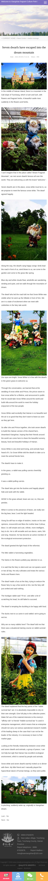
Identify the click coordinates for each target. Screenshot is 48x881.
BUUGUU (27, 868)
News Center (21, 38)
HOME (13, 38)
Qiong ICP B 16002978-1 (27, 865)
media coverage (33, 38)
